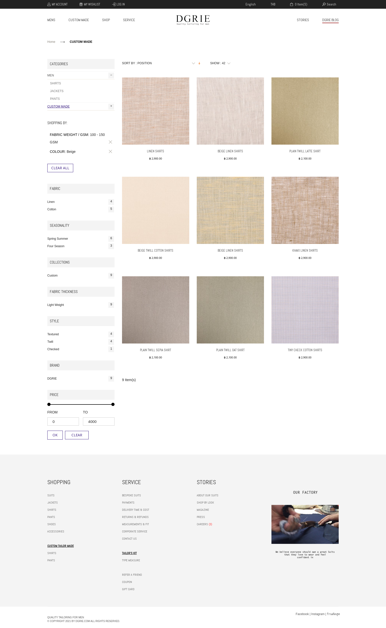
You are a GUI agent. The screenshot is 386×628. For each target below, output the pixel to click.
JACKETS (57, 91)
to (85, 412)
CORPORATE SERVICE (134, 531)
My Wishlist (92, 4)
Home (51, 42)
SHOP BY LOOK (205, 503)
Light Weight (80, 305)
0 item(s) (300, 4)
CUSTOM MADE (78, 20)
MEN (80, 75)
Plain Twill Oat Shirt (230, 350)
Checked (80, 349)
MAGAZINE (203, 510)
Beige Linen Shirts (230, 151)
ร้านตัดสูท (333, 614)
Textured (80, 334)
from (52, 412)
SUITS (51, 495)
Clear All (60, 168)
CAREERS (202, 524)
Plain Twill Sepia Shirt (155, 350)
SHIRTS (55, 83)
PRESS (201, 517)
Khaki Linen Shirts (305, 250)
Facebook (302, 614)
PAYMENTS (128, 503)
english (251, 4)
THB (273, 4)
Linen (80, 202)
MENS (51, 20)
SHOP (106, 20)
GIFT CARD (128, 589)
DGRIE (80, 379)
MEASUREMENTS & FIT (135, 524)
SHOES (51, 524)
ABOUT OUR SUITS (207, 495)
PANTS (55, 99)
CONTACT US (129, 539)
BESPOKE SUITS (131, 495)
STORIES (303, 20)
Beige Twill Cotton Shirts (155, 250)
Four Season (80, 246)
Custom (80, 276)
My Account (59, 4)
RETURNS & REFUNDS (135, 517)
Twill (80, 342)
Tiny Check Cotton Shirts (305, 350)
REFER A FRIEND (132, 575)
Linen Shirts (155, 151)
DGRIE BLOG (330, 20)
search (331, 4)
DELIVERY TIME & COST (135, 510)
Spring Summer (80, 239)
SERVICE (129, 20)
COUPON (127, 582)
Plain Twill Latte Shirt (305, 151)
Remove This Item (109, 142)
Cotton (80, 209)
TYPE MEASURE (131, 560)
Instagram (317, 614)
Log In (121, 4)
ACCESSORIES (55, 531)
